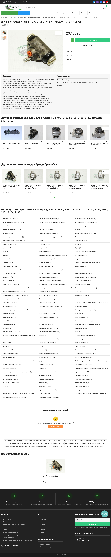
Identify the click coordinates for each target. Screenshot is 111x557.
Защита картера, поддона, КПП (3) (48, 277)
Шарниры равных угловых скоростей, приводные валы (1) (19, 393)
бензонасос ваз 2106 (59, 440)
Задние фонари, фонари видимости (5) (50, 273)
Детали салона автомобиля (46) (12, 266)
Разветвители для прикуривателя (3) (49, 331)
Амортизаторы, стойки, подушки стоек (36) (51, 237)
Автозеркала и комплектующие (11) (49, 218)
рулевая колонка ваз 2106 (43, 446)
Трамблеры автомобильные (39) (84, 379)
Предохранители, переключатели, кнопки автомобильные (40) (56, 320)
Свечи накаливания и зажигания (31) (85, 350)
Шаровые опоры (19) (45, 393)
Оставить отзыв (55, 426)
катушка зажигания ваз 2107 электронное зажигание (21, 443)
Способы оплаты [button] (88, 56)
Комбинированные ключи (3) (83, 284)
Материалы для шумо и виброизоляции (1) (51, 299)
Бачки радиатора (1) (81, 240)
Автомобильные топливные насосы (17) (14, 229)
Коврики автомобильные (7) (11, 284)
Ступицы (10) (42, 368)
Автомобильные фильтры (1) (47, 229)
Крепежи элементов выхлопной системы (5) (15, 295)
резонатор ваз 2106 (57, 446)
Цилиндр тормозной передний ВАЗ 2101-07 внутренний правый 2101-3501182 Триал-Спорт (99, 187)
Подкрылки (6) (79, 313)
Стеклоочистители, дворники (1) (84, 364)
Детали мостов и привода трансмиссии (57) (87, 262)
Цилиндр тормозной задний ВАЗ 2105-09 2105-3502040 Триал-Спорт (11, 187)
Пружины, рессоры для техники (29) (49, 328)
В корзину (92, 40)
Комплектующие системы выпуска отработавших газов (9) (55, 288)
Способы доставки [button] (88, 52)
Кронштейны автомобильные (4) (48, 295)
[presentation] (57, 33)
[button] (54, 197)
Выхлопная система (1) (45, 251)
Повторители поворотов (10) (47, 313)
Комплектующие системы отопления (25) (87, 288)
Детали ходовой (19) (81, 266)
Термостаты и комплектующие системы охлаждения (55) (91, 368)
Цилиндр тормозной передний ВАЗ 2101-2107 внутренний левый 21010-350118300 (99, 143)
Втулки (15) (78, 248)
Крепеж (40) (78, 291)
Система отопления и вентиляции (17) (86, 353)
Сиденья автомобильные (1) (11, 353)
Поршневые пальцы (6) (81, 317)
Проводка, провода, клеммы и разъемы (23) (87, 324)
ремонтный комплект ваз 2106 (44, 440)
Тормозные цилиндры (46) (10, 379)
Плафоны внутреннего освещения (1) (49, 310)
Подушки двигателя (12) (9, 317)
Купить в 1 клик (88, 46)
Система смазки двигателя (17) (48, 357)
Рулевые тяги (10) (8, 346)
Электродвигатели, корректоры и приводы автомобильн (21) (92, 393)
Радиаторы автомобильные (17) (12, 331)
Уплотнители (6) (43, 382)
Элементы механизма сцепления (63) (49, 397)
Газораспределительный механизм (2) (86, 251)
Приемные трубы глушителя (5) (84, 320)
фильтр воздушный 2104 (89, 443)
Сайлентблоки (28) (8, 350)
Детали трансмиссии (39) (46, 266)
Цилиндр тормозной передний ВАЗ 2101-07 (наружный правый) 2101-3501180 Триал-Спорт (55, 187)
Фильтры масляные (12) (82, 386)
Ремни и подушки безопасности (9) (49, 339)
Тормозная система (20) (82, 372)
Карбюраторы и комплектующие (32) (85, 277)
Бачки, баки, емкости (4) (9, 244)
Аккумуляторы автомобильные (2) (48, 233)
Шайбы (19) (78, 390)
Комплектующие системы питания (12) (14, 291)
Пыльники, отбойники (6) (82, 328)
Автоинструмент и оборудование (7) (85, 218)
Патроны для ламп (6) (81, 306)
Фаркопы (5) (6, 386)
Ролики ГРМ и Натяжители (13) (47, 342)
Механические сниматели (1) (11, 302)
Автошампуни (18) (8, 233)
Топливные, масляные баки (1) (47, 372)
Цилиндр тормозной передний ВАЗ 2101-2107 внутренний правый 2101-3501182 (55, 143)
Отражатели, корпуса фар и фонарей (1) (50, 306)
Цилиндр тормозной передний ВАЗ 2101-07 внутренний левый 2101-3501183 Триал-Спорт (77, 187)
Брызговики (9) (7, 248)
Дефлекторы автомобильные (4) (12, 269)
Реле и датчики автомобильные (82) (85, 335)
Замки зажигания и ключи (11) (83, 273)
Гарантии (75, 13)
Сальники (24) (43, 350)
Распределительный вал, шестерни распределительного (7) (20, 335)
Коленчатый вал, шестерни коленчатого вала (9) (53, 284)
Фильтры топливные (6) (9, 390)
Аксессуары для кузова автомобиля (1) (86, 233)
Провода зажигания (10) (46, 324)
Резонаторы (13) (43, 335)
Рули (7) (41, 346)
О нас (43, 13)
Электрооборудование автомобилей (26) (14, 397)
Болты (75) (78, 244)
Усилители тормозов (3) (82, 382)
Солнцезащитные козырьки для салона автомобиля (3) (18, 361)
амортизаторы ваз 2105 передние (14, 440)
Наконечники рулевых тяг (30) (47, 302)
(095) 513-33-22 (8, 2)
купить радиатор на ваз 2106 (88, 446)
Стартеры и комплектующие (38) (12, 364)
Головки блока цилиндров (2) (47, 259)
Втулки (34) (6, 251)
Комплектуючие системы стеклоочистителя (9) (16, 288)
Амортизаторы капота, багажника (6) (13, 237)
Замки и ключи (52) (8, 277)
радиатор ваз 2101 (71, 440)
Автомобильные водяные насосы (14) (13, 222)
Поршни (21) (6, 320)
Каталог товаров (9, 13)
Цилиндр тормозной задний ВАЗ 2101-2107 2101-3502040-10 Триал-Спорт (54, 475)
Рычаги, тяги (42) (80, 346)
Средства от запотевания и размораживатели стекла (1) (55, 361)
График (83, 13)
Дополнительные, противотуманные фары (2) (88, 269)
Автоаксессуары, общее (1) (10, 218)
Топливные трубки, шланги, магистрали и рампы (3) (17, 372)
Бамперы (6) (42, 240)
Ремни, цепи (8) (7, 342)
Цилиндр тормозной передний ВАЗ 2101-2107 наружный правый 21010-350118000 (77, 143)
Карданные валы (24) (9, 280)
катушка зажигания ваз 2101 (71, 446)
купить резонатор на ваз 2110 (73, 443)
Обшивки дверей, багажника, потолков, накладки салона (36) (92, 302)
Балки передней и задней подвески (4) (14, 240)
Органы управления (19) (9, 306)
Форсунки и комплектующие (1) (48, 390)
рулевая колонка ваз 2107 (85, 440)
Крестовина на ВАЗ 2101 (99, 440)
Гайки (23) (5, 255)
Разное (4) (78, 331)
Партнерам (35, 13)
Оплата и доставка (63, 13)
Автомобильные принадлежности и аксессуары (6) (89, 226)
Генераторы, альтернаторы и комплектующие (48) (53, 255)
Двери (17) (78, 259)
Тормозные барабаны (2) (10, 375)
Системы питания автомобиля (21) (85, 357)
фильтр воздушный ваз (11, 446)
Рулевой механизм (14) (81, 342)
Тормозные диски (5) (45, 375)
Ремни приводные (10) (81, 339)
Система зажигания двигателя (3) (48, 353)
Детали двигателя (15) (45, 262)
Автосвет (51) (79, 229)
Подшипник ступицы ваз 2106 (44, 443)
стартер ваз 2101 (101, 446)
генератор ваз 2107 (58, 443)
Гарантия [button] (88, 60)
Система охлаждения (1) (10, 357)
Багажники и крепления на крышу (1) (85, 237)
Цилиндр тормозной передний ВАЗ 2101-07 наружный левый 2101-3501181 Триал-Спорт (33, 187)
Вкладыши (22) (43, 248)
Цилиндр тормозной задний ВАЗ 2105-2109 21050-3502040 (33, 142)
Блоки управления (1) (45, 244)
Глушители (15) (7, 259)
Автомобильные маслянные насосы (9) (86, 222)
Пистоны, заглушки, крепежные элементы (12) (16, 310)
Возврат (51, 13)
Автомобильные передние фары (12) (49, 226)
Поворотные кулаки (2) (9, 313)
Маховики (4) (78, 299)
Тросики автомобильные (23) (11, 382)
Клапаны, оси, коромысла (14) (83, 280)
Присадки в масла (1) (9, 324)
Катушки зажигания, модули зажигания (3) (51, 280)
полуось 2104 (100, 443)
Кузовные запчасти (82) (82, 295)
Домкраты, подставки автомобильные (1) (51, 269)
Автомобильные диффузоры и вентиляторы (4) (52, 222)
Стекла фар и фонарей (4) (46, 364)
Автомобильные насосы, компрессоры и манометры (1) (18, 226)
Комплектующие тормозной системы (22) (50, 291)
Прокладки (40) (7, 328)
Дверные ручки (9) (8, 262)
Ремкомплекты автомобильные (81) (13, 339)
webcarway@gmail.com (23, 2)
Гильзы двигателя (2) (81, 255)
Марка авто (24, 13)
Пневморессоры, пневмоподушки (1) (85, 310)
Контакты (92, 13)
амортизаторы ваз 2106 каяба (27, 446)
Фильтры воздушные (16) (46, 386)
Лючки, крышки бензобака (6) (11, 299)
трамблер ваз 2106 (30, 440)
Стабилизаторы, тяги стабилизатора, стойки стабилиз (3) (91, 361)
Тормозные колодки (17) (82, 375)
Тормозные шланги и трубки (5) (48, 379)
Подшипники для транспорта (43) (48, 317)
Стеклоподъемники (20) (9, 368)
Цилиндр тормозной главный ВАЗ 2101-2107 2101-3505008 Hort (11, 142)
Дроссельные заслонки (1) (10, 273)
